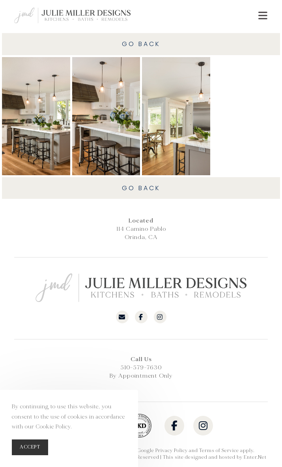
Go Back (141, 43)
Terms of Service (219, 451)
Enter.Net (255, 457)
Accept (30, 447)
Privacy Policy (171, 451)
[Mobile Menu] (263, 15)
